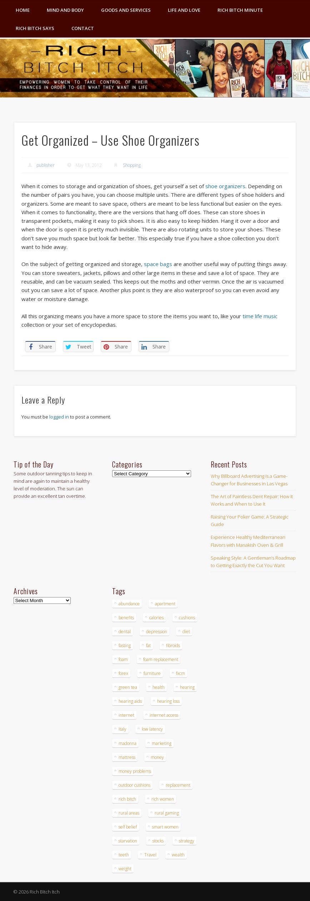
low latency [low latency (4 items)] (152, 729)
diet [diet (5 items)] (186, 632)
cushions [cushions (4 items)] (187, 618)
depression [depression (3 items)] (156, 632)
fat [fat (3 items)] (148, 645)
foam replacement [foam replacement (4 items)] (160, 659)
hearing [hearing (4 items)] (187, 687)
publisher (45, 165)
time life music (260, 316)
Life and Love (184, 10)
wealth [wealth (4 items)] (178, 855)
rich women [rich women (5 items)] (162, 799)
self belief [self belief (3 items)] (128, 827)
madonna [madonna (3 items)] (127, 743)
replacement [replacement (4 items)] (178, 785)
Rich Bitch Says (35, 28)
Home (23, 10)
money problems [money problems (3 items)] (135, 771)
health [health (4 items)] (158, 687)
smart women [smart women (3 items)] (165, 827)
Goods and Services (126, 10)
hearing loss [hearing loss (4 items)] (168, 701)
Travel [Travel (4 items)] (150, 855)
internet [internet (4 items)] (126, 715)
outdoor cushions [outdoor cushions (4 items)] (134, 785)
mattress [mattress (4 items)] (127, 757)
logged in (59, 417)
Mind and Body (65, 10)
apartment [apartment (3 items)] (165, 604)
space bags (158, 263)
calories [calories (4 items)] (156, 618)
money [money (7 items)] (157, 757)
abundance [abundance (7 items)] (129, 604)
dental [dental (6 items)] (125, 632)
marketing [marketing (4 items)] (161, 743)
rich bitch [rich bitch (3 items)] (127, 799)
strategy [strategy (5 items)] (186, 841)
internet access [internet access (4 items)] (164, 715)
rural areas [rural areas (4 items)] (129, 813)
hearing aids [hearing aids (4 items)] (130, 701)
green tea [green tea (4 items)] (128, 687)
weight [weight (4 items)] (125, 869)
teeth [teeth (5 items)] (124, 855)
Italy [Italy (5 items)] (122, 729)
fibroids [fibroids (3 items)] (173, 645)
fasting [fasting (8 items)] (125, 645)
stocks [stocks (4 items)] (158, 841)
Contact (82, 28)
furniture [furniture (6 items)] (152, 673)
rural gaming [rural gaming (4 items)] (167, 813)
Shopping (132, 165)
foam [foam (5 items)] (123, 659)
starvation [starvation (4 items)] (128, 841)
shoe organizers (225, 186)
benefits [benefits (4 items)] (126, 618)
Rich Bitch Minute (240, 10)
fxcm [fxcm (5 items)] (180, 673)
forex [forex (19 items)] (123, 673)
